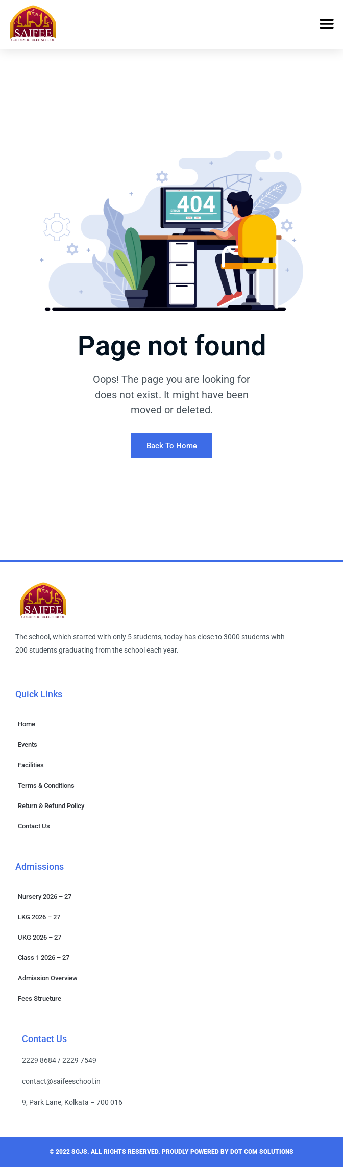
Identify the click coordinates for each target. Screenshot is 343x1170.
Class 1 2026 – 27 (43, 960)
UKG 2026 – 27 (39, 940)
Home (26, 727)
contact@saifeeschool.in (61, 1084)
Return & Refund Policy (51, 808)
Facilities (31, 767)
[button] (326, 23)
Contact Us (34, 829)
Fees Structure (39, 1001)
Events (27, 747)
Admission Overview (48, 980)
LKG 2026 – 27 (39, 919)
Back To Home (171, 448)
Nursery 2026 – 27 (44, 899)
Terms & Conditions (46, 788)
